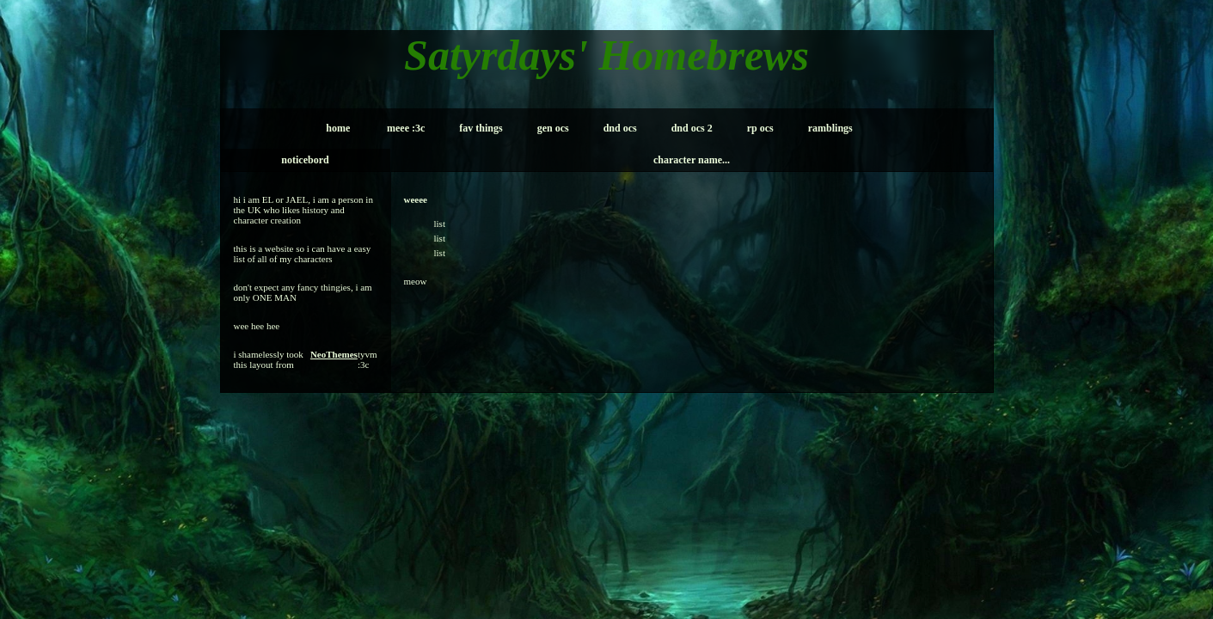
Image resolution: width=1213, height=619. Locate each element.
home (338, 128)
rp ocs (760, 128)
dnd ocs (620, 128)
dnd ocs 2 (692, 128)
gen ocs (553, 128)
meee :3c (406, 128)
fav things (480, 128)
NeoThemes (334, 354)
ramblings (830, 128)
